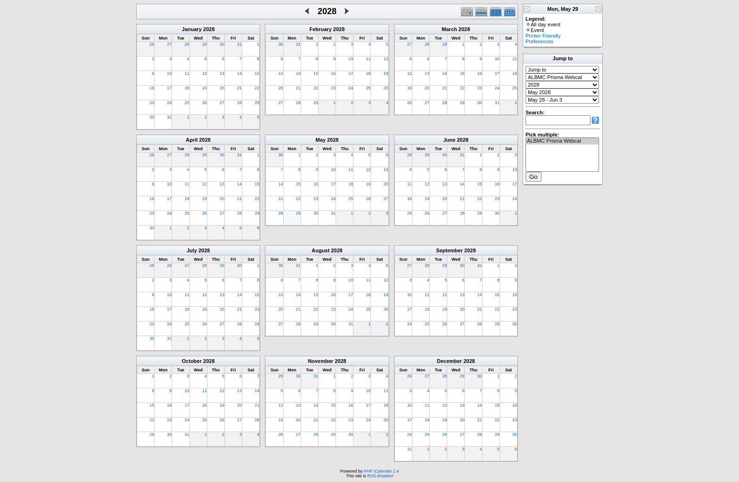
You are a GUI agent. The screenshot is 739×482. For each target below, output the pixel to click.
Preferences (539, 41)
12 (204, 73)
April (191, 140)
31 (239, 44)
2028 (208, 29)
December (449, 361)
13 (222, 73)
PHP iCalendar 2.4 (381, 471)
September (449, 250)
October (192, 361)
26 (151, 44)
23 (151, 102)
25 (187, 102)
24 (169, 102)
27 (169, 44)
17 (169, 88)
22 (257, 88)
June (449, 140)
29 (204, 44)
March (449, 29)
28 (187, 44)
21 (239, 88)
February (321, 29)
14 (239, 73)
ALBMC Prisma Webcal (562, 141)
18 (187, 88)
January (192, 29)
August (320, 250)
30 (222, 44)
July (192, 250)
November (320, 361)
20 (222, 88)
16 (151, 88)
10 (169, 73)
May (321, 140)
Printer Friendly (543, 36)
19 (204, 88)
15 (257, 73)
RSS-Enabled (380, 476)
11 (187, 73)
